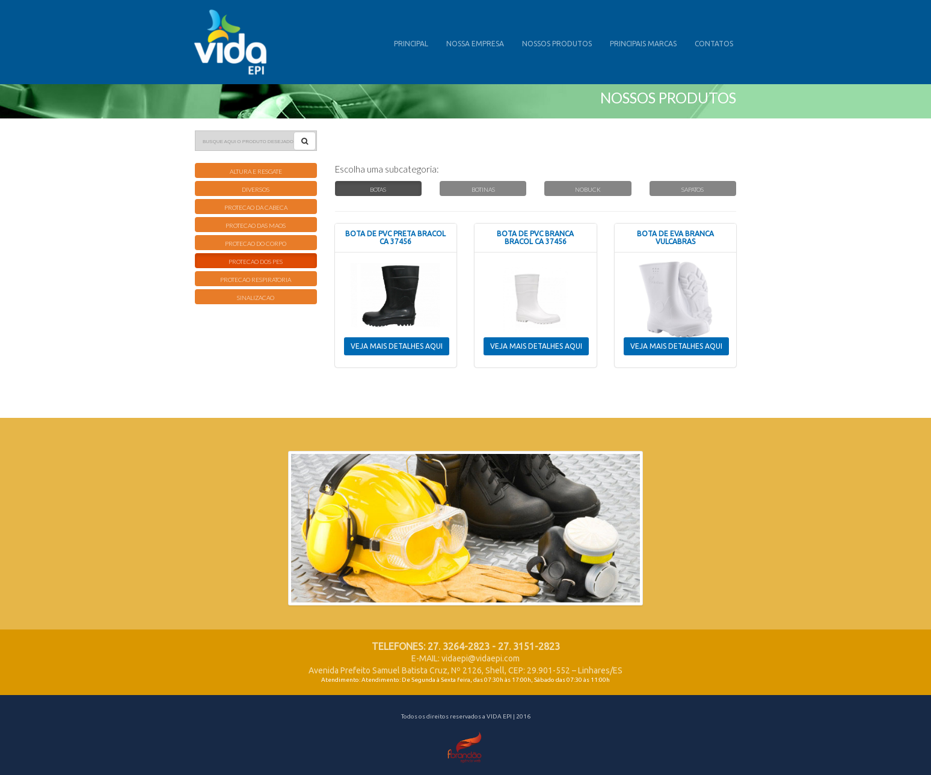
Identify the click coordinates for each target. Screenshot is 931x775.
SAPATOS (692, 189)
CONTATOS (714, 43)
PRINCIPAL (411, 43)
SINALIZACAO (255, 297)
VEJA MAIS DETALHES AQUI (397, 346)
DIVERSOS (255, 189)
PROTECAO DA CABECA (255, 207)
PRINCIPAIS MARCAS (643, 43)
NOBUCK (588, 189)
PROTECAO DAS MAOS (256, 225)
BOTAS (378, 189)
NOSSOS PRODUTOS (557, 43)
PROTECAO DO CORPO (255, 243)
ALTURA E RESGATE (256, 171)
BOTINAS (483, 189)
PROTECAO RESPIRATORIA (255, 279)
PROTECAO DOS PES (256, 261)
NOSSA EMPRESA (475, 43)
